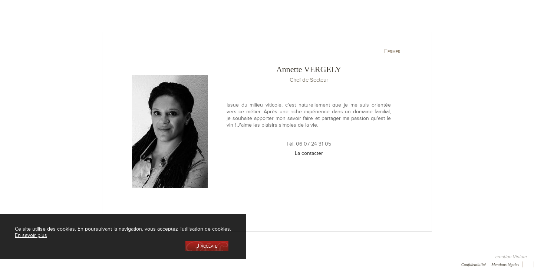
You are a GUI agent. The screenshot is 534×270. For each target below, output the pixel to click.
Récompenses (62, 264)
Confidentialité (473, 264)
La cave (82, 38)
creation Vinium (511, 256)
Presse (32, 264)
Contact (149, 264)
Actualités (455, 38)
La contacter (309, 153)
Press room (120, 264)
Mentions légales (505, 264)
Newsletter (178, 264)
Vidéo (204, 264)
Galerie (92, 264)
